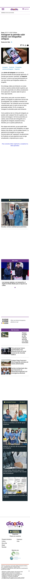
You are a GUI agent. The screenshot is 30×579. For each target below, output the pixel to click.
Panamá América (7, 539)
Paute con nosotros (15, 536)
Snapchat (17, 69)
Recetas (4, 547)
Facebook (11, 67)
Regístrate (15, 534)
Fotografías (18, 67)
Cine (18, 541)
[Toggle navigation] (3, 9)
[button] (3, 275)
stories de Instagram (7, 69)
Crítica (3, 541)
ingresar (25, 9)
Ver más (22, 402)
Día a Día (4, 543)
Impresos (19, 539)
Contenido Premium (15, 200)
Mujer (3, 545)
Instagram (5, 67)
